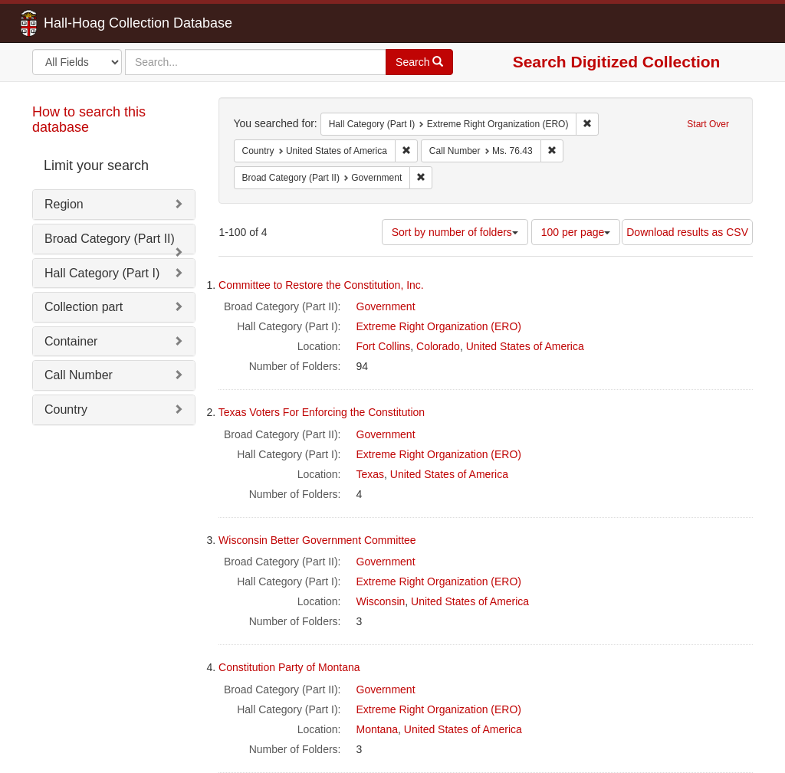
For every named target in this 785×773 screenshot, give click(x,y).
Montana (377, 729)
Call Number (78, 375)
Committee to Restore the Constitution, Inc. (321, 285)
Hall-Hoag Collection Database (90, 23)
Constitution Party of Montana (289, 667)
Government (385, 306)
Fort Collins (383, 346)
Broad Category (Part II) (109, 238)
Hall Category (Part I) (101, 273)
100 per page (576, 232)
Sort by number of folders (455, 232)
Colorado (438, 346)
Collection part (83, 306)
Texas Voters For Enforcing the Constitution (321, 412)
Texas (370, 474)
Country (65, 409)
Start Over (708, 124)
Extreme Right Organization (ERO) (439, 326)
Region (64, 204)
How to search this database (89, 119)
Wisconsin (381, 601)
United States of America (525, 346)
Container (70, 341)
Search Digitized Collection (617, 61)
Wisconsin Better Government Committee (317, 540)
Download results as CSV (687, 232)
